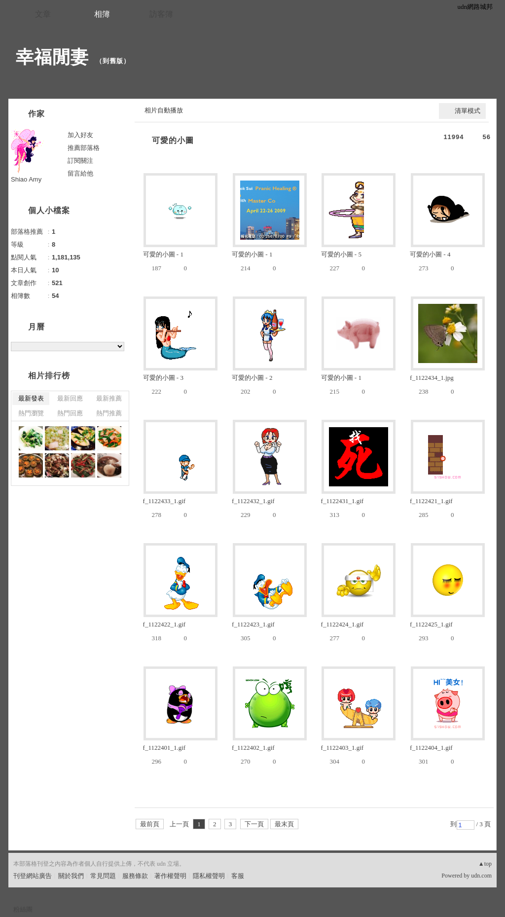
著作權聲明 (170, 876)
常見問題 (103, 876)
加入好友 (80, 135)
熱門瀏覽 (31, 413)
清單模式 (467, 110)
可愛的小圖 (173, 140)
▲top (485, 863)
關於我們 (71, 876)
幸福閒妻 (52, 57)
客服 (237, 876)
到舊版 (113, 61)
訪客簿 (161, 14)
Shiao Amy (26, 179)
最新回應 (70, 398)
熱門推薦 (109, 413)
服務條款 (135, 876)
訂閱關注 (80, 160)
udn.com (481, 875)
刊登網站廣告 (32, 876)
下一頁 (254, 824)
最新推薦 (109, 398)
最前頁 (149, 824)
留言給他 (80, 173)
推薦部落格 (84, 147)
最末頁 (284, 824)
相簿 (102, 14)
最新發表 (31, 398)
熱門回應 (70, 413)
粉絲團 (23, 909)
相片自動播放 (163, 110)
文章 (43, 14)
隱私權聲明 (209, 876)
